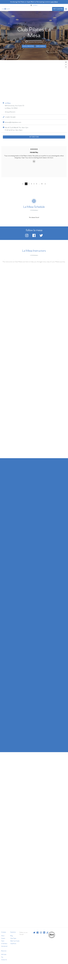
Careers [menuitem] (3, 937)
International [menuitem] (4, 945)
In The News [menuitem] (4, 943)
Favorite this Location (34, 41)
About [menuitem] (2, 935)
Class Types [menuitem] (13, 937)
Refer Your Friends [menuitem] (14, 940)
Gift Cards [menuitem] (3, 954)
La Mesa (35, 5)
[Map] (34, 81)
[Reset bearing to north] (66, 66)
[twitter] (41, 236)
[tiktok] (47, 932)
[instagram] (26, 236)
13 (41, 183)
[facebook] (34, 236)
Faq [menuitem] (2, 956)
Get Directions (34, 136)
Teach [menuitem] (2, 940)
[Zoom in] (66, 61)
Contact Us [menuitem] (4, 959)
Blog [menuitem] (11, 935)
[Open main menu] (66, 9)
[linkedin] (44, 932)
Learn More (54, 2)
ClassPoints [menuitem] (13, 943)
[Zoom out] (66, 64)
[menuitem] (51, 937)
